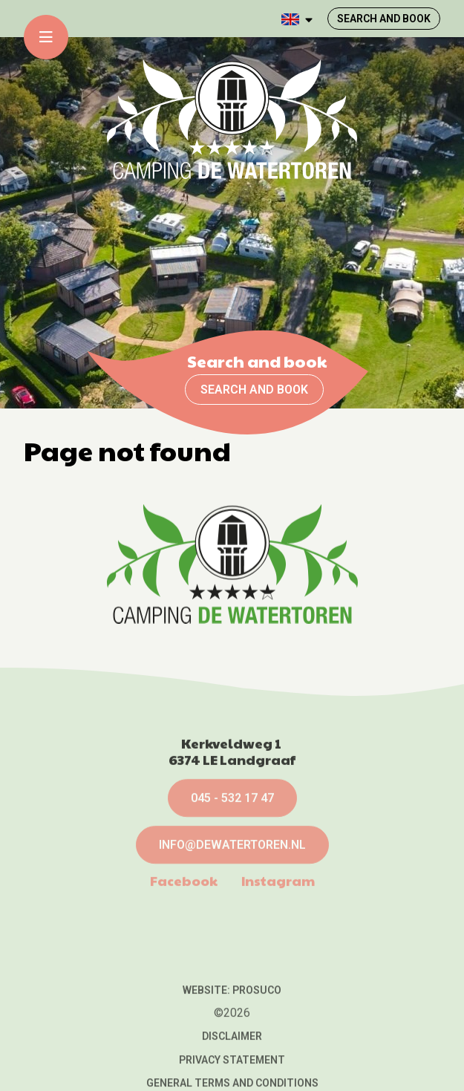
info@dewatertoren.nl (232, 903)
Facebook (184, 939)
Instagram (278, 939)
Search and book (254, 389)
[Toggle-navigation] (46, 37)
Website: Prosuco (232, 1049)
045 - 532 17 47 (232, 857)
